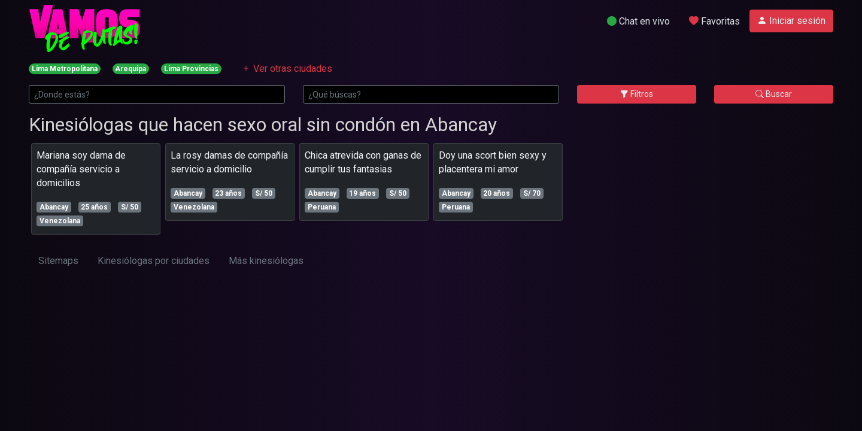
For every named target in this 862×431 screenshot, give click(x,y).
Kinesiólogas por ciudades (154, 260)
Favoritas (714, 21)
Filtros (636, 94)
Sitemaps (58, 260)
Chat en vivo (638, 21)
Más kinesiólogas (266, 260)
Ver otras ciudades (286, 68)
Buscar (773, 94)
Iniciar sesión (791, 20)
